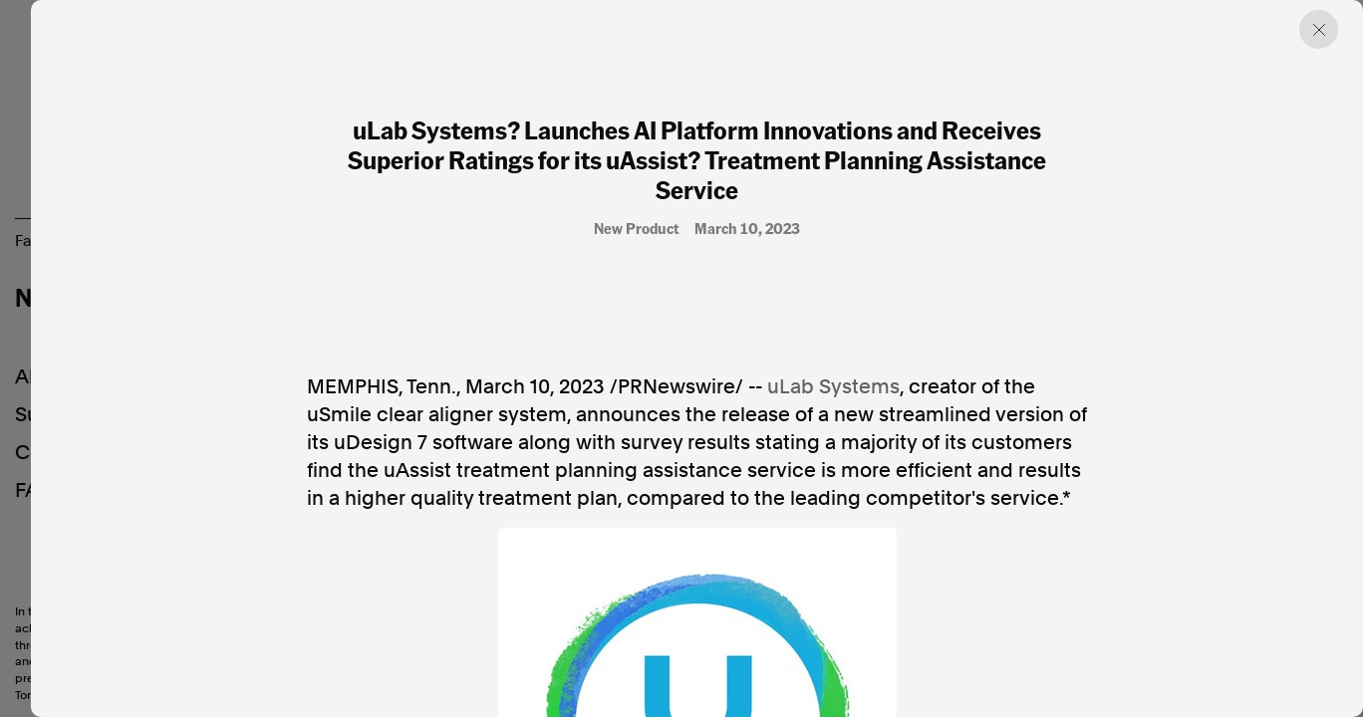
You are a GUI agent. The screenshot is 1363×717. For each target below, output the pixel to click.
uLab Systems (833, 386)
